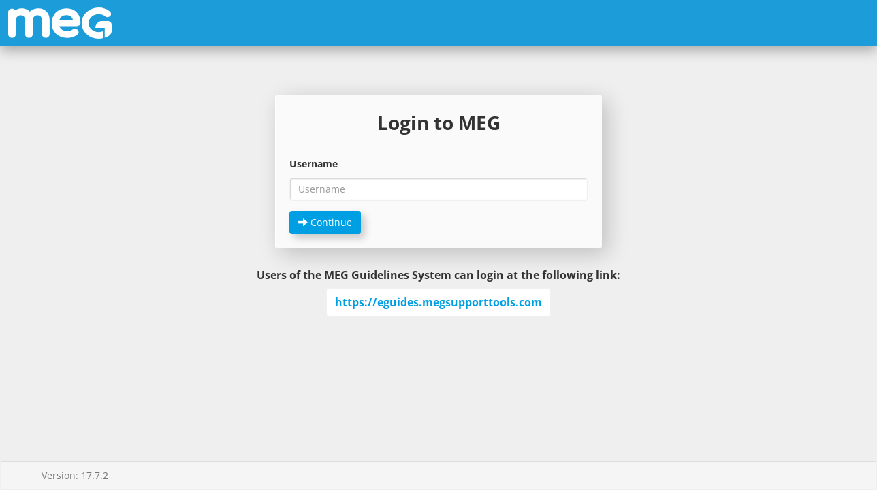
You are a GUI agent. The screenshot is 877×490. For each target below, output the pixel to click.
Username (313, 163)
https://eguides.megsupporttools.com (438, 302)
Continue (325, 222)
